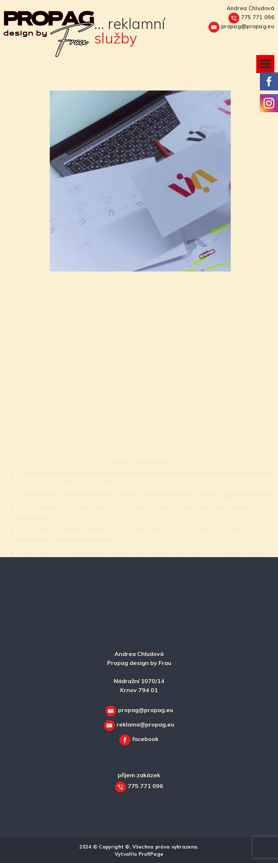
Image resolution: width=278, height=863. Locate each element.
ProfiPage (151, 854)
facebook (145, 738)
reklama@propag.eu (145, 724)
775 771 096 (257, 17)
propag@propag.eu (247, 26)
